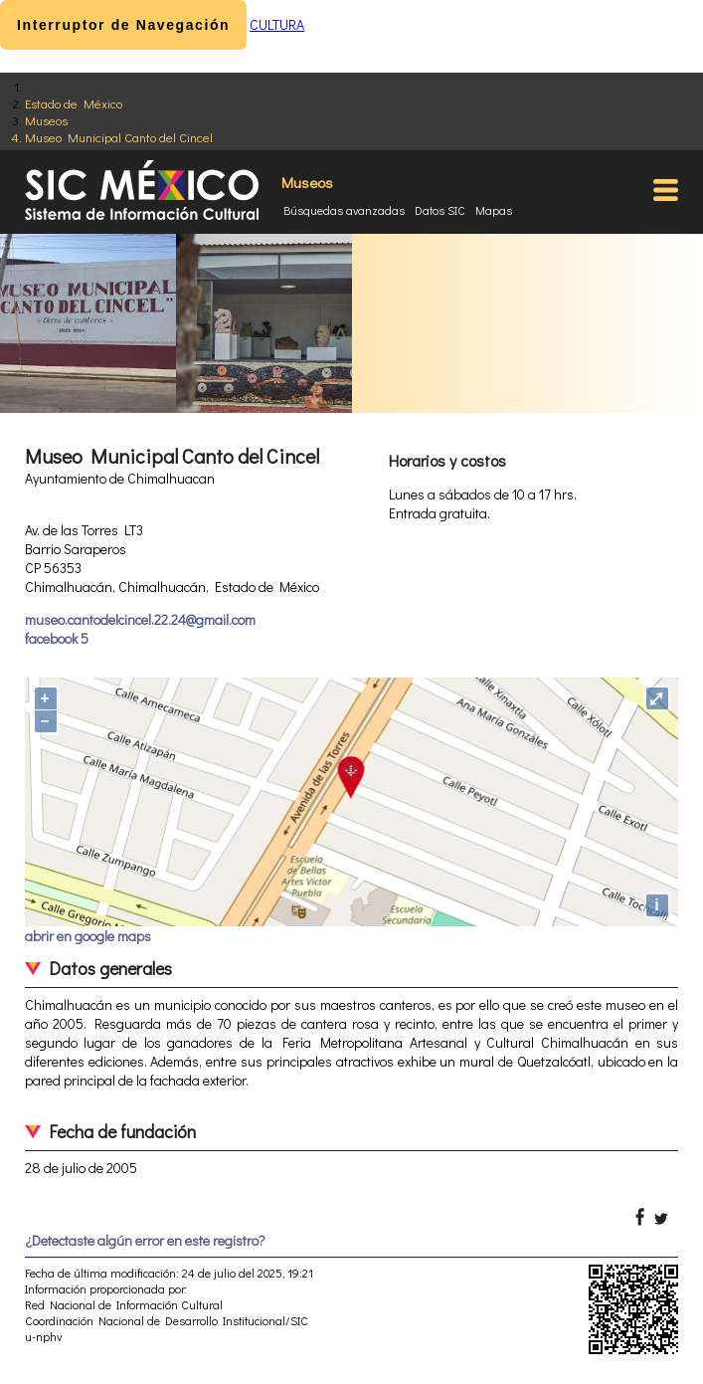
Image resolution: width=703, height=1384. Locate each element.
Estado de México (73, 103)
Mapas (493, 210)
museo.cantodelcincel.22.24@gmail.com (140, 619)
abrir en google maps (88, 935)
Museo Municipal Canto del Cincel (119, 136)
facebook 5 (56, 638)
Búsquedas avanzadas (344, 210)
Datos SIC (440, 210)
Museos (46, 119)
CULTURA (277, 24)
